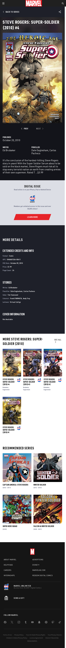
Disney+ (36, 565)
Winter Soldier (39, 484)
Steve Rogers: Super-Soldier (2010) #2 (49, 382)
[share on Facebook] (5, 623)
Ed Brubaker (9, 150)
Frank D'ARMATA (16, 298)
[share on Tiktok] (59, 622)
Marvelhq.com (38, 570)
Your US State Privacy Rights (35, 635)
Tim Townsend (13, 295)
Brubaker (5, 387)
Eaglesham (6, 390)
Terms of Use (7, 635)
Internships (9, 575)
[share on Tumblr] (25, 622)
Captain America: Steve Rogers (15, 484)
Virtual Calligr (15, 302)
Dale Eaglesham (39, 150)
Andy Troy (26, 298)
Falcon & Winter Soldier (43, 526)
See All (57, 340)
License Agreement (36, 638)
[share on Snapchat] (39, 622)
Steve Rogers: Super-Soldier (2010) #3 (29, 382)
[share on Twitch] (53, 622)
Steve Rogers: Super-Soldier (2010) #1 (8, 430)
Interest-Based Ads (52, 638)
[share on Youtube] (32, 622)
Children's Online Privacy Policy (16, 638)
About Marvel (10, 560)
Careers (7, 570)
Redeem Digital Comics (42, 575)
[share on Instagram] (19, 622)
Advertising (37, 560)
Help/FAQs (8, 565)
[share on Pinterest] (46, 622)
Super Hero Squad (10, 526)
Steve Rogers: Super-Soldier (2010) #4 (8, 382)
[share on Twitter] (12, 622)
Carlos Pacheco (29, 291)
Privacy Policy (19, 635)
